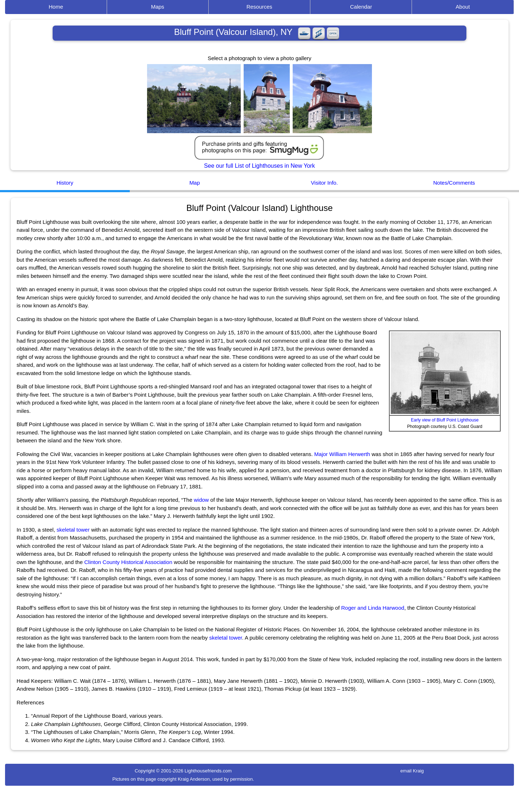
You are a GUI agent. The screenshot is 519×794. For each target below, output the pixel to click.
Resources (259, 7)
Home (56, 7)
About (463, 7)
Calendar (361, 7)
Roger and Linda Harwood (372, 608)
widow (201, 500)
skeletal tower (73, 530)
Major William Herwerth (342, 454)
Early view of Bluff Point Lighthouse (445, 420)
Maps (157, 7)
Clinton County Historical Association (128, 562)
